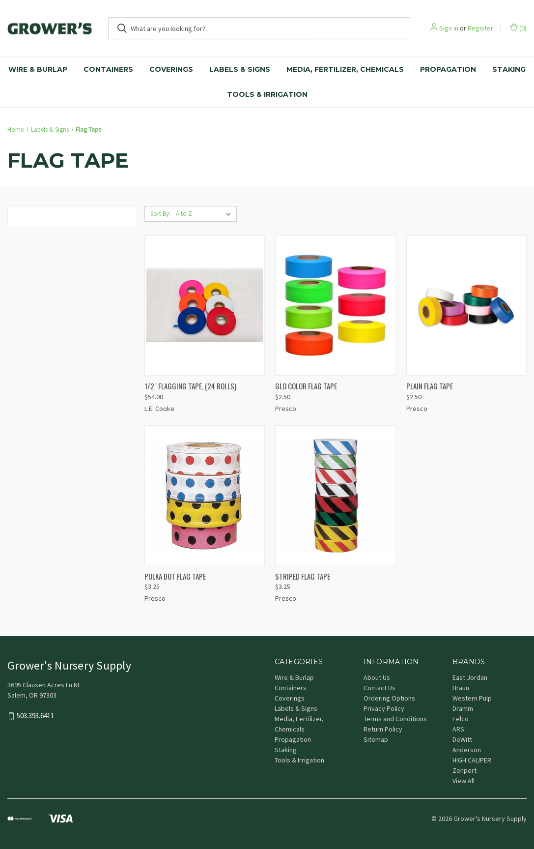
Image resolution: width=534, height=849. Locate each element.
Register (480, 28)
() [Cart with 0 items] (518, 27)
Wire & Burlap (37, 69)
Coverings (171, 69)
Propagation (448, 69)
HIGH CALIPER (471, 760)
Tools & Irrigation (267, 94)
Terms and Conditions (395, 718)
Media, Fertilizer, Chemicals (345, 69)
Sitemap (376, 739)
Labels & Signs (239, 69)
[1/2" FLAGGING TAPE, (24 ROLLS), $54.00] (204, 305)
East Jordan (469, 677)
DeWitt (462, 739)
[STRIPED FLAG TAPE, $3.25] (335, 495)
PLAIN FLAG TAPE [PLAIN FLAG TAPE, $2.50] (429, 386)
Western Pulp (472, 698)
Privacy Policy (384, 708)
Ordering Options (389, 698)
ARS (458, 729)
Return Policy (383, 729)
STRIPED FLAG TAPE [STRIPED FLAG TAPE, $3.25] (302, 576)
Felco (460, 718)
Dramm (462, 708)
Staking (509, 69)
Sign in (448, 28)
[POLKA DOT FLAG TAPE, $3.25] (204, 495)
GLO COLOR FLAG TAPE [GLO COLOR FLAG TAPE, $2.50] (306, 386)
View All (463, 780)
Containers (108, 69)
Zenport (464, 770)
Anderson (466, 749)
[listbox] (205, 213)
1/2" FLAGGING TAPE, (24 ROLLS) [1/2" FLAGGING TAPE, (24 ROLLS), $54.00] (190, 386)
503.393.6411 (35, 716)
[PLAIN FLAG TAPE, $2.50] (466, 305)
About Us (377, 677)
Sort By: (160, 213)
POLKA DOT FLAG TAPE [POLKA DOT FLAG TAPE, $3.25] (175, 576)
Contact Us (379, 687)
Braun (460, 687)
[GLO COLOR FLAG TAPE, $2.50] (335, 305)
